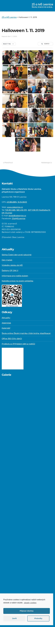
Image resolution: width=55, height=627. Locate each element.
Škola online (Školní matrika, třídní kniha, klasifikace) (26, 333)
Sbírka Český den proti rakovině (16, 255)
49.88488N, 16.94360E (17, 202)
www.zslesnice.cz (15, 207)
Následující (46, 162)
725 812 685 (10, 210)
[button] (9, 44)
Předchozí (8, 162)
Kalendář (6, 328)
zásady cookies (30, 603)
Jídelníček (6, 323)
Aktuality (6, 318)
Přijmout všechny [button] (26, 611)
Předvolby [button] (38, 618)
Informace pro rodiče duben (15, 276)
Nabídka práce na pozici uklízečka (17, 281)
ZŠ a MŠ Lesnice (42, 5)
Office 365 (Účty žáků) (12, 339)
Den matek (7, 260)
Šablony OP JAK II (10, 270)
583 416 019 (21, 210)
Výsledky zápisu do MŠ (12, 265)
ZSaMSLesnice (18, 218)
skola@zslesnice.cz (17, 216)
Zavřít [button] (14, 618)
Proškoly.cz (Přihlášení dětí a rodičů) (18, 344)
